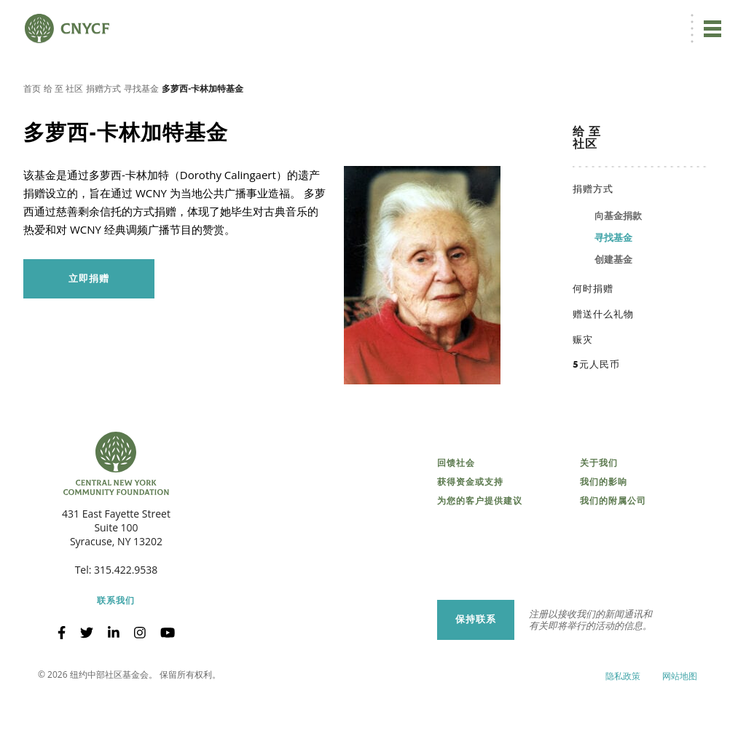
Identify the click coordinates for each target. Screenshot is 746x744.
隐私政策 (622, 722)
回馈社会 (456, 509)
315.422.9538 (125, 615)
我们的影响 (603, 528)
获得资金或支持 (470, 528)
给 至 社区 (63, 134)
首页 (32, 134)
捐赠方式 (103, 134)
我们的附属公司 (613, 547)
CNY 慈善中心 (649, 19)
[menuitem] (470, 19)
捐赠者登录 (526, 19)
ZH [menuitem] (472, 19)
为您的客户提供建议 (479, 547)
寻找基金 (141, 134)
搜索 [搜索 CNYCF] (706, 19)
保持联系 (475, 665)
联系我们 (116, 647)
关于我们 (599, 509)
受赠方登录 (585, 19)
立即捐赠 (417, 19)
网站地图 (679, 722)
